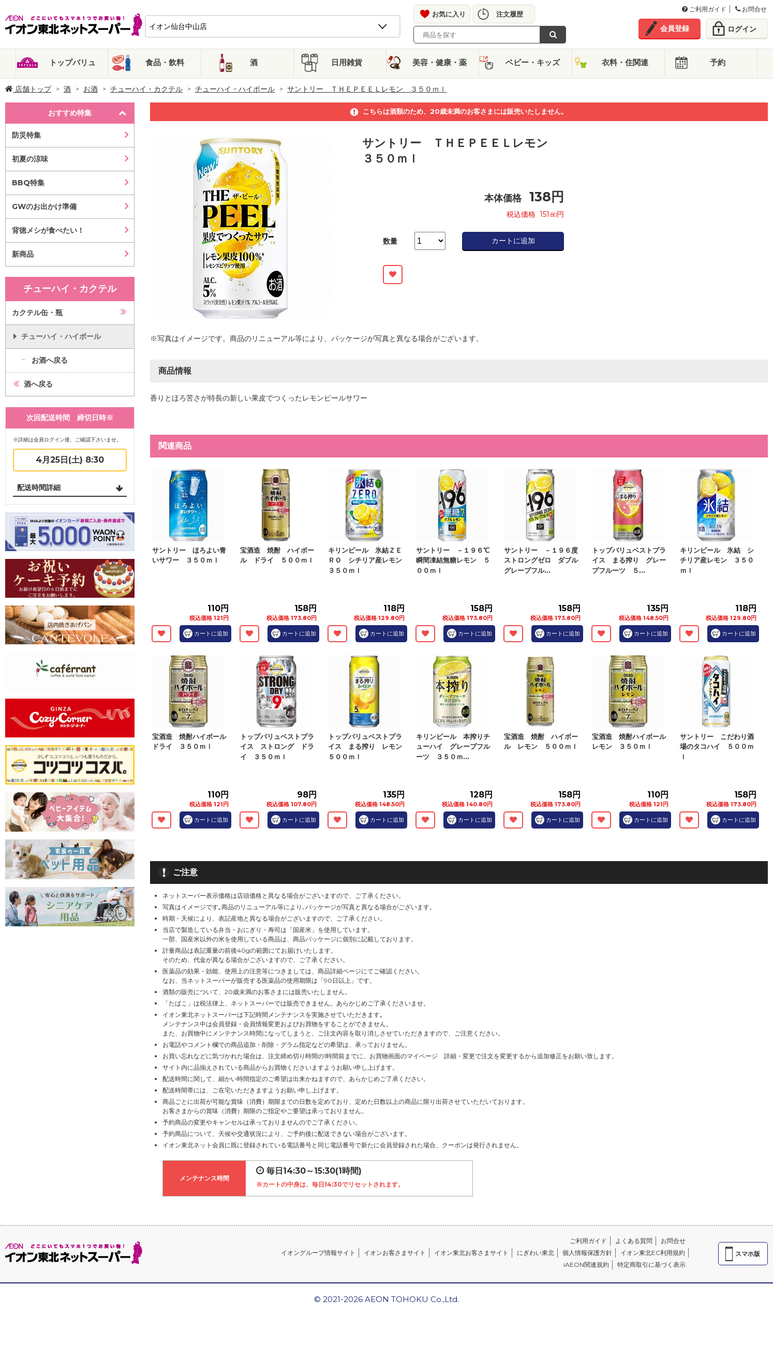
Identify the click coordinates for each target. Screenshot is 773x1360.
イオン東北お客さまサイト (471, 1252)
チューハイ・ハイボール (235, 89)
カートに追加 (513, 240)
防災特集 (26, 135)
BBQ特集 (28, 182)
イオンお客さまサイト (395, 1252)
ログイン (741, 29)
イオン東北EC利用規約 (652, 1252)
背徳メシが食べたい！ (48, 230)
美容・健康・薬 (439, 62)
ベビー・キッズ (533, 62)
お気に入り (449, 14)
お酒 (90, 89)
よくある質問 (633, 1241)
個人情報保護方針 (587, 1252)
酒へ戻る (38, 384)
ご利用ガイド (704, 9)
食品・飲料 (164, 62)
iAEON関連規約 (586, 1264)
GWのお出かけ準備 (44, 206)
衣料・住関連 (625, 62)
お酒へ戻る (50, 360)
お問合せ (751, 9)
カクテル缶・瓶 (37, 312)
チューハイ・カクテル (146, 89)
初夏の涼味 (30, 159)
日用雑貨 (346, 62)
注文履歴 (509, 14)
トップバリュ (72, 62)
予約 (717, 62)
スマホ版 (747, 1254)
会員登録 (674, 28)
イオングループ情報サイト (318, 1252)
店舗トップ (28, 89)
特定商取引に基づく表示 (651, 1264)
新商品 (23, 254)
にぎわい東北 (535, 1252)
